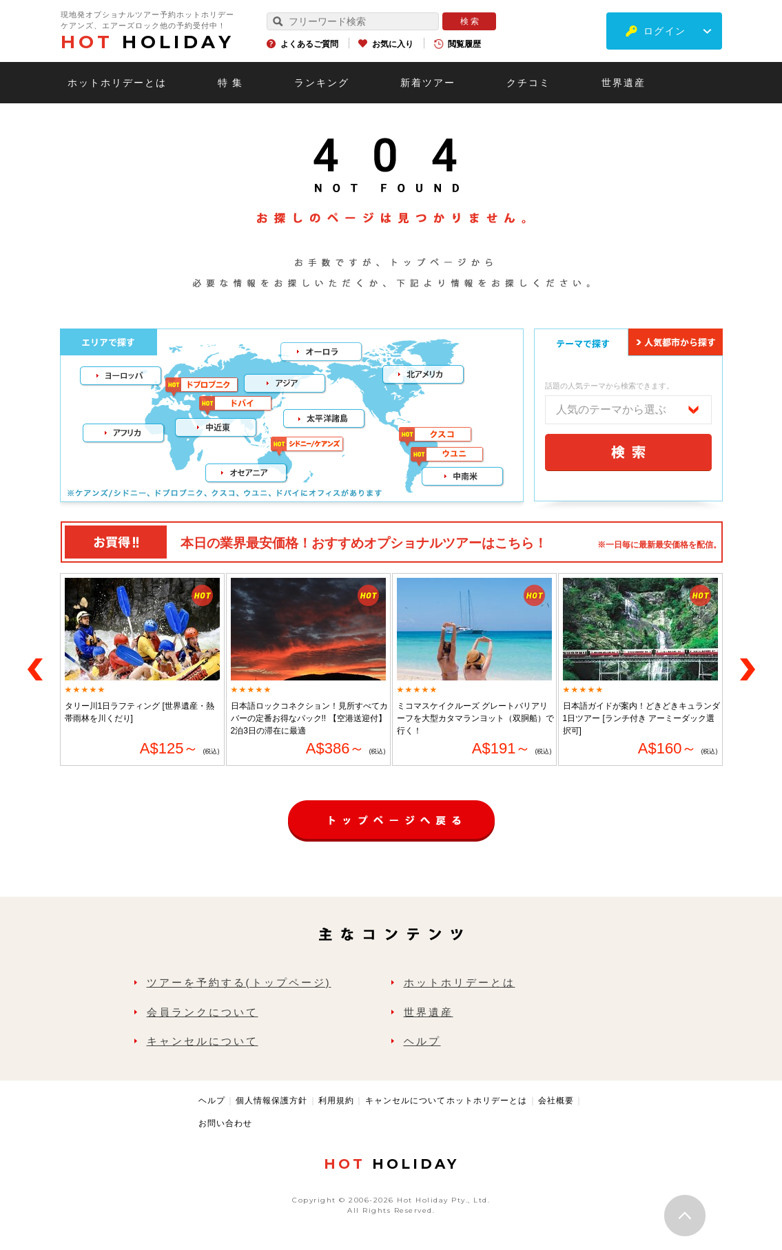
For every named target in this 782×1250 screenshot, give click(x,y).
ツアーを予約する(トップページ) (239, 982)
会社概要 (556, 1100)
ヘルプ (422, 1041)
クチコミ (528, 82)
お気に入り (392, 44)
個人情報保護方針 (271, 1100)
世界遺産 (623, 82)
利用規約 (336, 1100)
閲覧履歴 (464, 44)
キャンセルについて (202, 1041)
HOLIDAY (147, 42)
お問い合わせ (225, 1123)
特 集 (231, 82)
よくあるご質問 (309, 44)
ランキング (321, 82)
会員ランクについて (202, 1012)
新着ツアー (427, 82)
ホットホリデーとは (117, 82)
